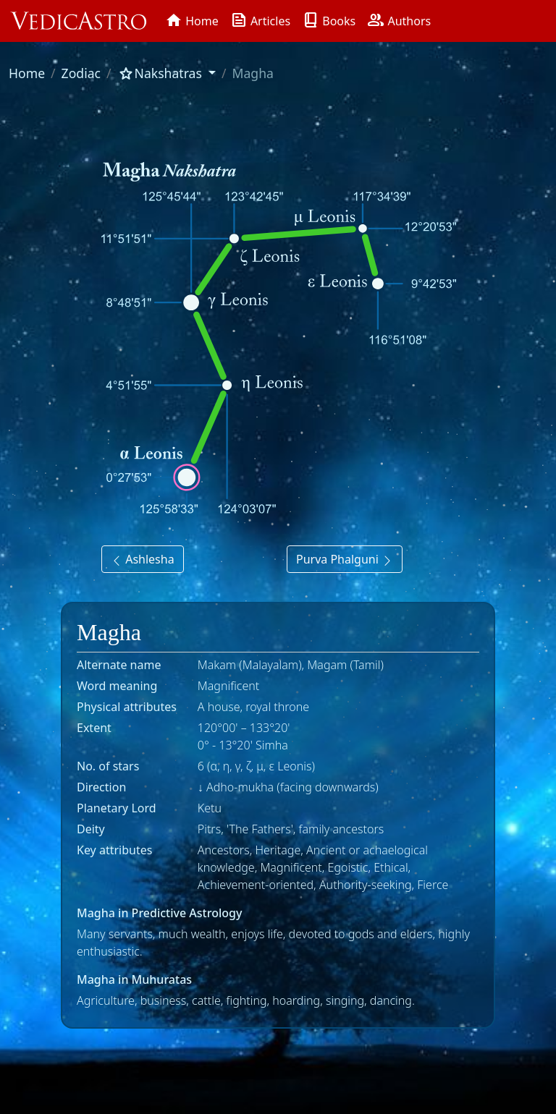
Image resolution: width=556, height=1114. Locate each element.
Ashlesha (142, 559)
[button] (166, 73)
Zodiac (81, 73)
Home (27, 73)
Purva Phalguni (344, 559)
